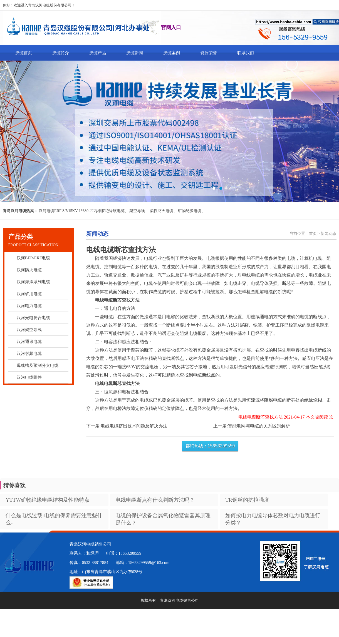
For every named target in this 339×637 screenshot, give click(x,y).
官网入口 (171, 27)
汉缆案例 (171, 53)
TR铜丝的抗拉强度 (247, 500)
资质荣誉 (208, 53)
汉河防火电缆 (29, 270)
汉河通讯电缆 (29, 341)
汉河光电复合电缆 (33, 317)
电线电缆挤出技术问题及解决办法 (134, 426)
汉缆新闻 (134, 53)
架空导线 (137, 211)
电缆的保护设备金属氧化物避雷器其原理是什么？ (163, 519)
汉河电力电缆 (29, 305)
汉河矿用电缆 (29, 294)
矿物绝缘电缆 (189, 211)
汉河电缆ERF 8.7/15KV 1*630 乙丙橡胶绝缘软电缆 (82, 211)
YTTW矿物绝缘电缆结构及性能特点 (48, 500)
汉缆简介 (60, 53)
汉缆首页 (23, 53)
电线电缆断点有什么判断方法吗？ (155, 500)
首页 (313, 234)
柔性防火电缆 (161, 211)
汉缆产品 (97, 53)
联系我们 (245, 53)
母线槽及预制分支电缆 (37, 365)
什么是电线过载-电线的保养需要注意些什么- (54, 519)
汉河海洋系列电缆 (33, 282)
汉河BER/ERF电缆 (33, 258)
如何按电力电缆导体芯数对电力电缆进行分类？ (272, 519)
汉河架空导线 (29, 329)
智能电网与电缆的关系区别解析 (259, 426)
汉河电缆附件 (29, 377)
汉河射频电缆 (29, 353)
